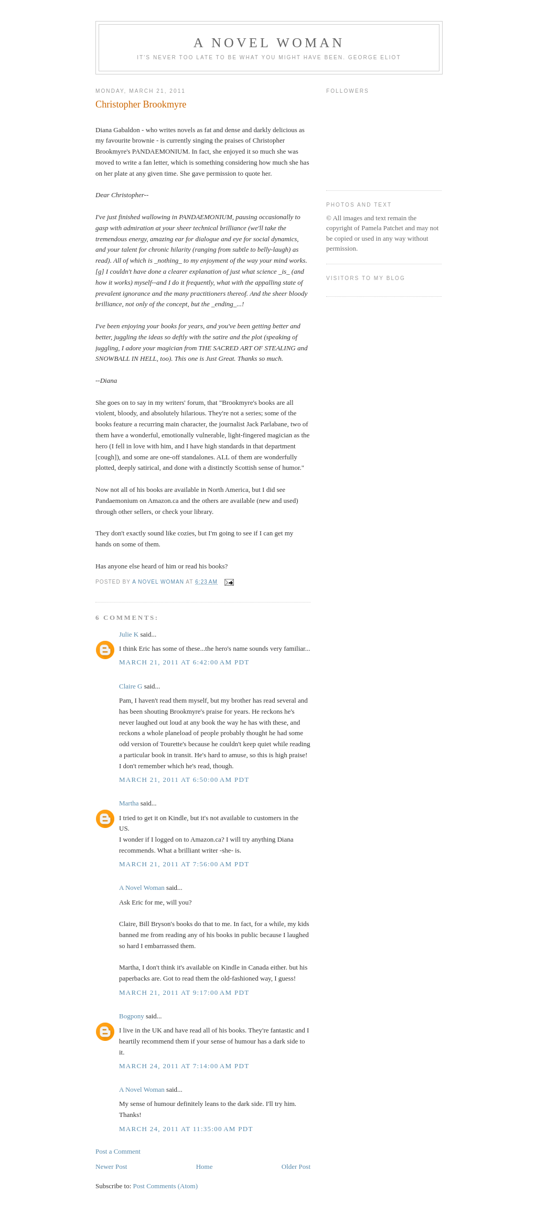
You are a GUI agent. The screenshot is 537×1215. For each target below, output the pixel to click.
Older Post (296, 1166)
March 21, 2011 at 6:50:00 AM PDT (184, 779)
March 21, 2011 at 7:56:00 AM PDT (184, 864)
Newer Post (111, 1166)
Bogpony (131, 1016)
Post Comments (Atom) (165, 1186)
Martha (129, 803)
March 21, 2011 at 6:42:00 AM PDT (184, 662)
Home (204, 1166)
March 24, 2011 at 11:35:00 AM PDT (186, 1129)
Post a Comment (118, 1151)
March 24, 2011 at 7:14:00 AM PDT (184, 1066)
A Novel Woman (269, 42)
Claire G (130, 686)
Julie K (128, 634)
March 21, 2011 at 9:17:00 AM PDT (184, 992)
